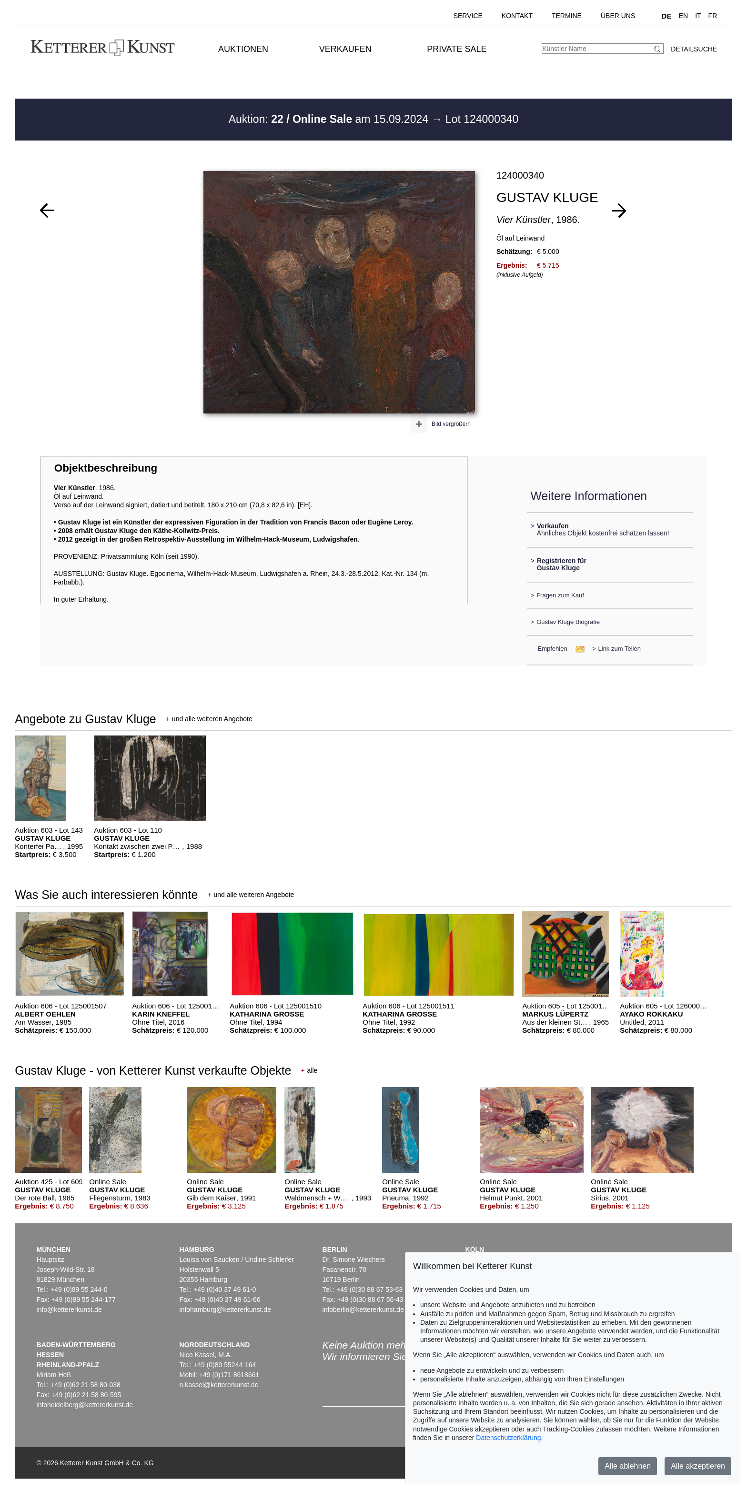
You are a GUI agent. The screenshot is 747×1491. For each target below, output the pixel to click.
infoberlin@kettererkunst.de (363, 1309)
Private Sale (456, 49)
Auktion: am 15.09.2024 (330, 119)
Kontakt (517, 16)
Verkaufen (345, 49)
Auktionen (243, 49)
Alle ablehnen (628, 1466)
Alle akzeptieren (698, 1466)
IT (698, 16)
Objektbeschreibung (105, 468)
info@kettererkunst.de (69, 1309)
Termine (567, 16)
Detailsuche (694, 49)
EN (683, 16)
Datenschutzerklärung (508, 1437)
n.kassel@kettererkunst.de (219, 1385)
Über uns (618, 16)
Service (468, 16)
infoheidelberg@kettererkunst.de (85, 1405)
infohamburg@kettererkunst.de (225, 1309)
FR (712, 16)
